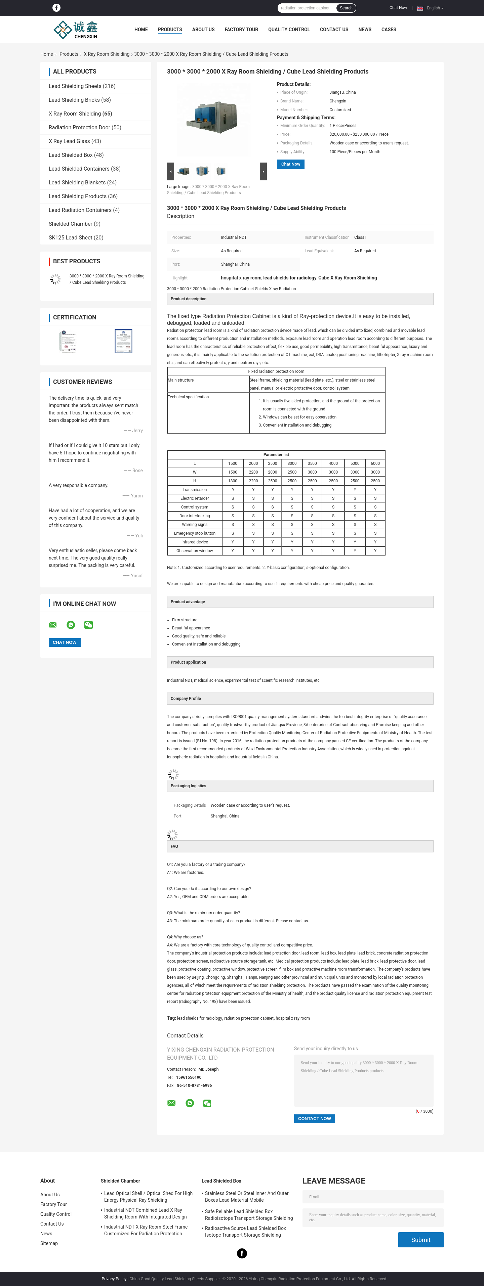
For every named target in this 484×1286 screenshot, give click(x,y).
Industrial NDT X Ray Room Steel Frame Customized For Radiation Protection (146, 1230)
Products (170, 29)
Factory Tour (241, 29)
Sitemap (49, 1243)
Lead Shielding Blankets (77, 182)
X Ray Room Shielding (106, 54)
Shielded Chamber (70, 224)
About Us (203, 29)
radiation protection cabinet (249, 1018)
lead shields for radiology (199, 1018)
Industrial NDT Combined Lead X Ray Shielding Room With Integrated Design (145, 1213)
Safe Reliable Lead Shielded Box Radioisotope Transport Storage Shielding (249, 1215)
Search (346, 8)
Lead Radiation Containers (80, 210)
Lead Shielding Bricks (74, 100)
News (364, 29)
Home (141, 29)
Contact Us (334, 29)
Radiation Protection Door (79, 127)
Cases (388, 29)
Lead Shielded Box (71, 155)
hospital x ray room (293, 1018)
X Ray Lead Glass (69, 141)
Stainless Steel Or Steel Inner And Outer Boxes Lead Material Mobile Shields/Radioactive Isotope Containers (247, 1198)
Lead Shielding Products (78, 196)
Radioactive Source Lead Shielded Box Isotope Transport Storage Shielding (245, 1232)
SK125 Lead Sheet (70, 237)
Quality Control (289, 29)
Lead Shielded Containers (79, 169)
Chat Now (398, 7)
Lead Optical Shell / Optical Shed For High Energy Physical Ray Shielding (148, 1197)
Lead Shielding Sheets (75, 86)
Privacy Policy (114, 1279)
